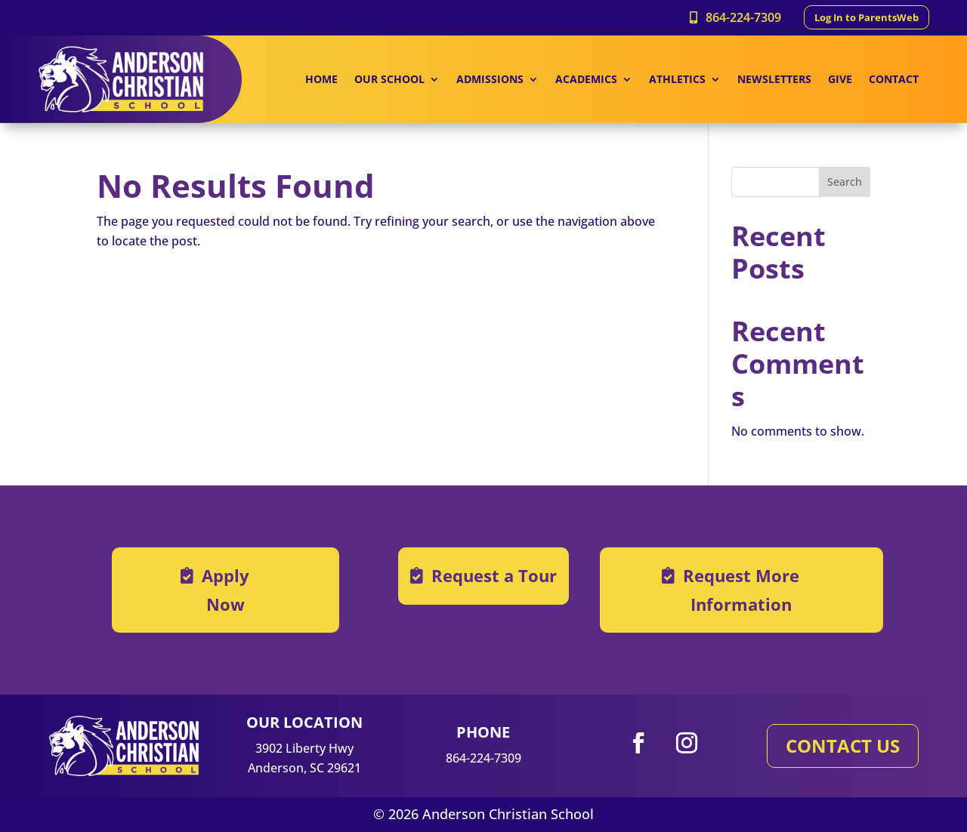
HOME (321, 80)
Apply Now (225, 589)
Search (844, 181)
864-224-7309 (743, 17)
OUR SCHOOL (389, 80)
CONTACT (894, 80)
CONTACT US (843, 745)
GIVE (840, 80)
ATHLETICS (677, 80)
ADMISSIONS (490, 80)
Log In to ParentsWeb (866, 17)
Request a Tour (494, 575)
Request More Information (741, 589)
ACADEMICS (586, 80)
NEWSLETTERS (774, 80)
